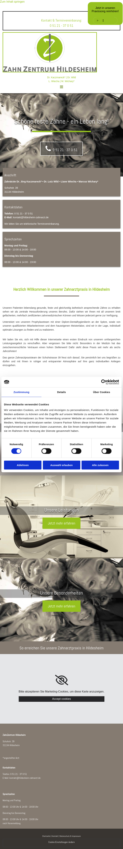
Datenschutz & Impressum (70, 836)
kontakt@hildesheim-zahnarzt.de (25, 777)
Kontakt (55, 836)
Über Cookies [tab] (101, 392)
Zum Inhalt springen (12, 1)
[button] (61, 85)
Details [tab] (61, 392)
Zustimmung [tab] (21, 392)
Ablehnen (23, 464)
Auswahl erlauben (61, 464)
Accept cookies (61, 698)
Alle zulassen (100, 464)
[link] (61, 680)
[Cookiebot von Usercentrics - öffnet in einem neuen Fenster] (104, 382)
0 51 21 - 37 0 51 (18, 774)
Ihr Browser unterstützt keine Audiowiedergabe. (105, 20)
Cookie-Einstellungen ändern (61, 842)
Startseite (46, 836)
